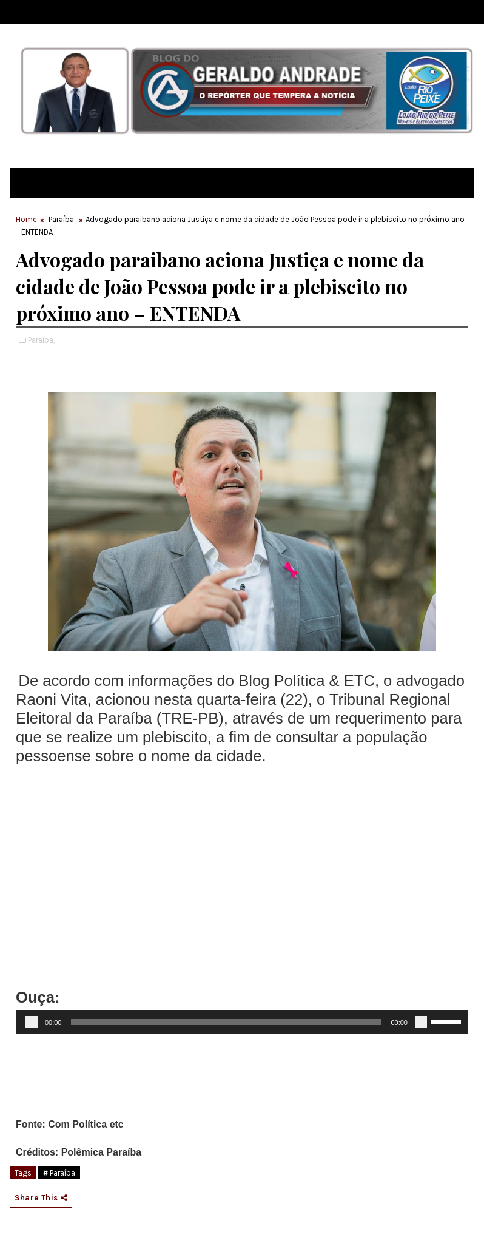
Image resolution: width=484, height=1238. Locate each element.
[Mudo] (421, 1022)
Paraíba (61, 219)
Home (26, 219)
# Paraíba (59, 1172)
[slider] (226, 1022)
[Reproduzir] (31, 1022)
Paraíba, (41, 340)
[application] (242, 1022)
